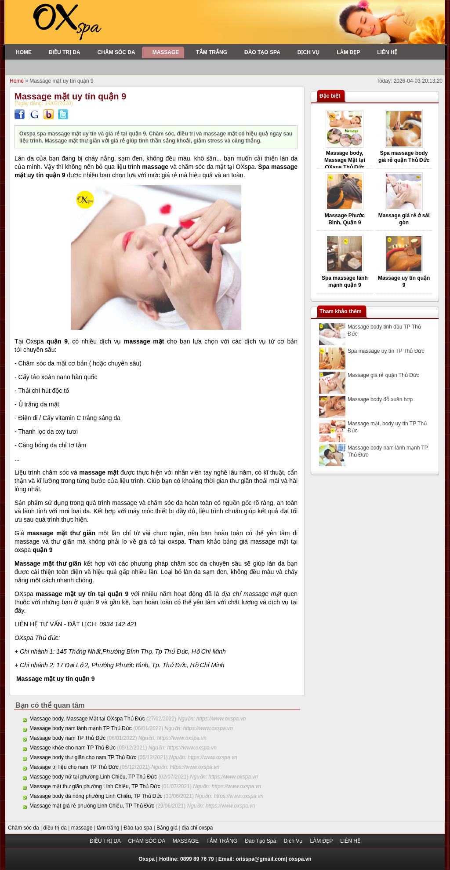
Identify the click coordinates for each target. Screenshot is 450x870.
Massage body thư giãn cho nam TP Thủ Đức (82, 757)
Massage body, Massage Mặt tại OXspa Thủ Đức (87, 719)
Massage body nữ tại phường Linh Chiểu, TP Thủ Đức (93, 777)
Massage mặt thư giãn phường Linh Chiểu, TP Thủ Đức (94, 786)
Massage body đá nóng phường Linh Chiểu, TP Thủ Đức (96, 796)
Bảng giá (167, 828)
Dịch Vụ (293, 841)
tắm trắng (109, 828)
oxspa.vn (300, 859)
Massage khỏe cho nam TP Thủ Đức (72, 748)
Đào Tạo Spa (261, 841)
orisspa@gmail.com (261, 859)
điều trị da (56, 828)
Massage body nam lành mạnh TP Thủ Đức (80, 728)
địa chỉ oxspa (197, 828)
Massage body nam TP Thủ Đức (67, 738)
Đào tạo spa (138, 828)
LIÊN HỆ (350, 841)
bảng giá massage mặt (255, 541)
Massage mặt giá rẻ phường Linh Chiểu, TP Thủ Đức (91, 806)
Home (17, 81)
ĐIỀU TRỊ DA (106, 841)
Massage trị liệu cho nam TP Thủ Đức (73, 767)
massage (82, 828)
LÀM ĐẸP (322, 841)
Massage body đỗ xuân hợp (380, 399)
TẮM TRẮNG (223, 841)
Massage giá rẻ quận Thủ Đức (383, 375)
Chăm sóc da (24, 828)
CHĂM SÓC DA (147, 841)
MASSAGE (186, 841)
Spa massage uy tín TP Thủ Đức (386, 351)
